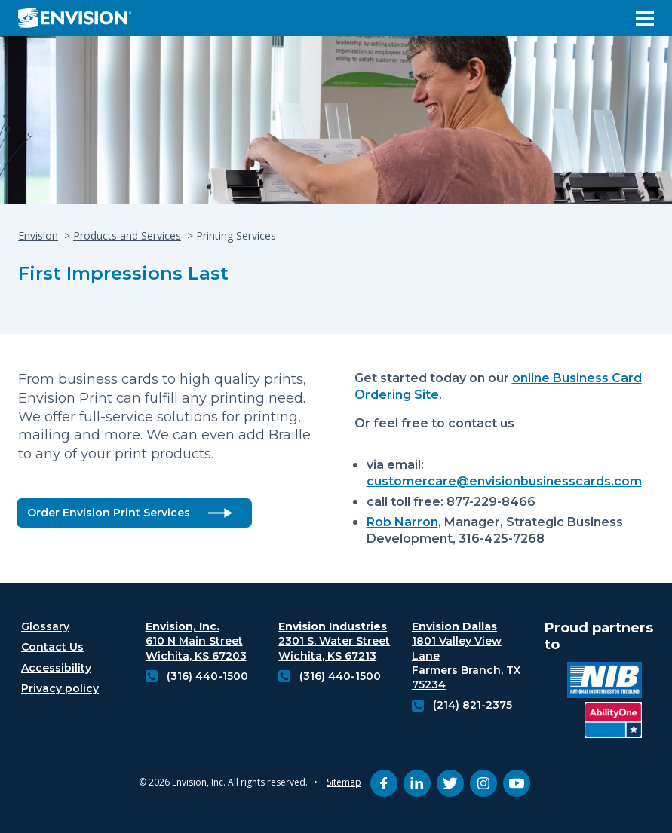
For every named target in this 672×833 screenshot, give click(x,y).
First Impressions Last (123, 273)
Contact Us (52, 647)
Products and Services (127, 235)
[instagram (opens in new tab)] (483, 783)
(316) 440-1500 (207, 676)
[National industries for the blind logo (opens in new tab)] (604, 682)
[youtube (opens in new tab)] (516, 783)
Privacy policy (60, 688)
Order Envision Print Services (108, 512)
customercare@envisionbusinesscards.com (504, 481)
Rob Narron (402, 522)
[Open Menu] (645, 18)
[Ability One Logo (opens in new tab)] (613, 722)
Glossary (45, 626)
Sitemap (344, 782)
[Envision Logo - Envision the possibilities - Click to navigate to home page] (80, 18)
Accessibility (56, 668)
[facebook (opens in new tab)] (383, 783)
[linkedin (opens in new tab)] (417, 783)
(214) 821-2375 (472, 705)
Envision (38, 235)
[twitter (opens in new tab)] (450, 783)
